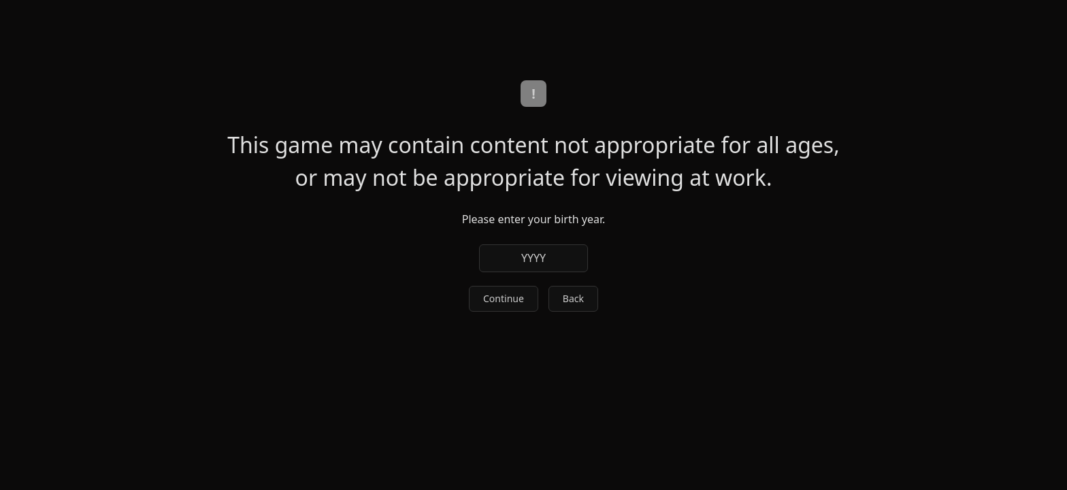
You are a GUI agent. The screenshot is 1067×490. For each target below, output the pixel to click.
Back (573, 298)
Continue (503, 298)
